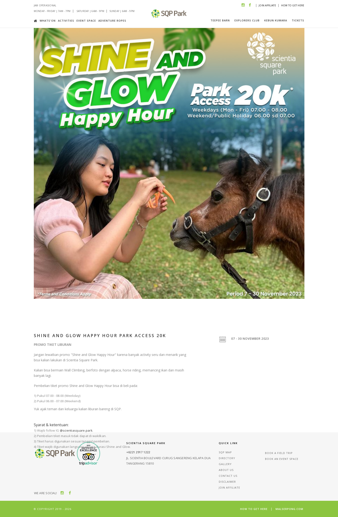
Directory (227, 458)
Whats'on (48, 20)
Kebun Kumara (275, 20)
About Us (226, 470)
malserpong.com (289, 509)
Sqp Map (225, 452)
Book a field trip (279, 453)
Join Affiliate (267, 5)
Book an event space (281, 459)
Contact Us (228, 476)
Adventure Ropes (112, 20)
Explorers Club (247, 20)
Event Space (86, 20)
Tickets (298, 20)
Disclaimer (227, 481)
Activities (66, 20)
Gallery (225, 464)
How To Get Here (292, 5)
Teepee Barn (220, 20)
